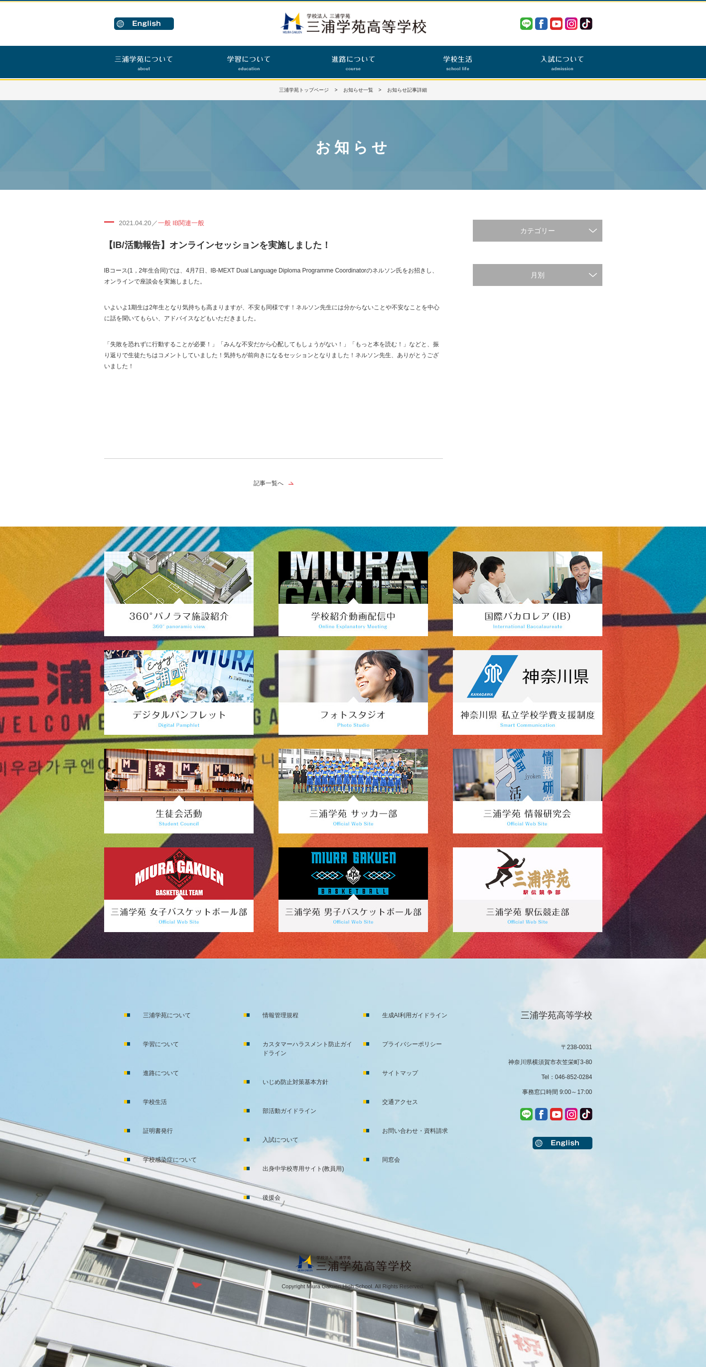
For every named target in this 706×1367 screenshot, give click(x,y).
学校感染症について (170, 1159)
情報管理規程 (280, 1015)
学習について (161, 1044)
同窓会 (391, 1159)
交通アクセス (400, 1101)
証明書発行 (158, 1130)
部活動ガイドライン (289, 1110)
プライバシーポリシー (412, 1044)
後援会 (272, 1197)
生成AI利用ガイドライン (414, 1015)
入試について (280, 1139)
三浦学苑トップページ (304, 90)
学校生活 (155, 1101)
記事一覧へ (268, 483)
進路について (161, 1073)
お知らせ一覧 (358, 90)
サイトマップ (400, 1073)
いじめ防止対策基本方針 (295, 1082)
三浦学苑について (167, 1015)
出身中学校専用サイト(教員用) (303, 1168)
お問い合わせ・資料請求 (415, 1130)
